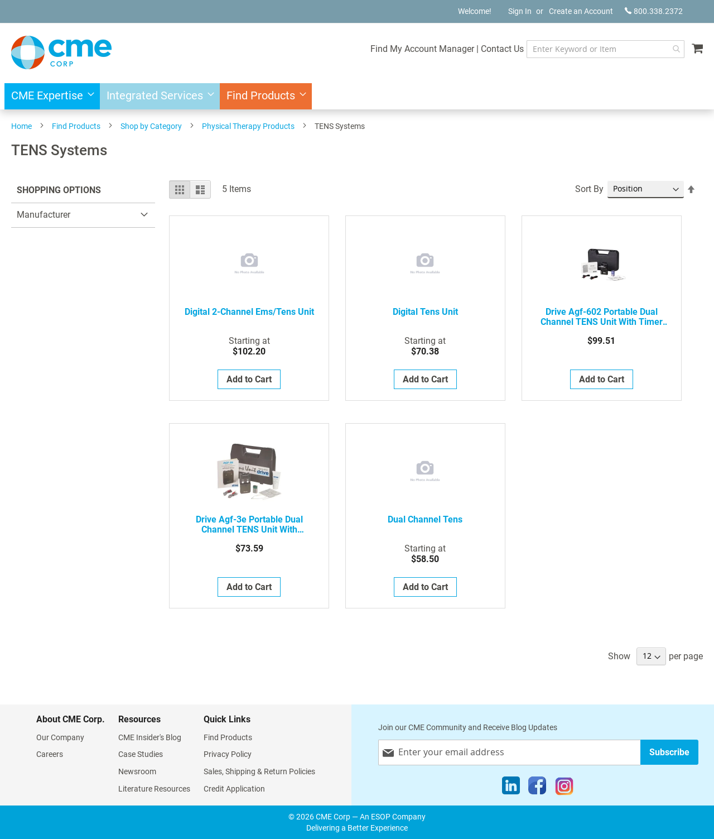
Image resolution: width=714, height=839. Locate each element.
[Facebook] (537, 788)
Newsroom (137, 771)
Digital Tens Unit (425, 312)
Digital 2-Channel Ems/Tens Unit (249, 312)
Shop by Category (151, 126)
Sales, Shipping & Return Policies (259, 771)
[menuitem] (49, 96)
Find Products (76, 126)
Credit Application (234, 788)
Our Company (60, 737)
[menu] (357, 96)
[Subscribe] (669, 752)
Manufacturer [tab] (43, 214)
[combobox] (605, 49)
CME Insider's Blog (149, 737)
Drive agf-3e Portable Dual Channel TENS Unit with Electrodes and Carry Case (249, 525)
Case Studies (140, 754)
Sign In (520, 11)
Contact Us (502, 49)
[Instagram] (564, 788)
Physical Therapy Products (248, 126)
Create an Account (581, 11)
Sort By (589, 189)
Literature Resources (154, 788)
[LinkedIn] (511, 788)
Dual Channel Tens (425, 520)
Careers (49, 754)
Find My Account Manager (422, 49)
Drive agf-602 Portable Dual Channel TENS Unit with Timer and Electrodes (602, 317)
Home (21, 126)
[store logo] (61, 52)
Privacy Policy (228, 754)
